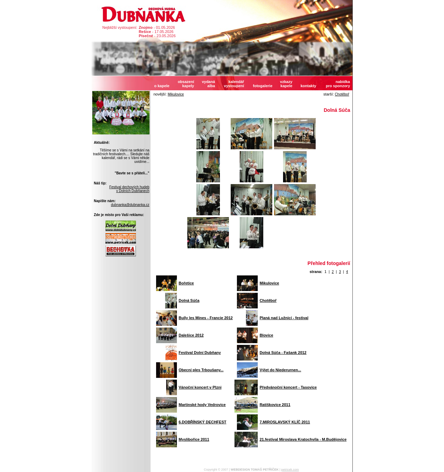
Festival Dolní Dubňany (200, 352)
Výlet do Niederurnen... (280, 370)
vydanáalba (208, 84)
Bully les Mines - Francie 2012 (206, 318)
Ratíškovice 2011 (274, 405)
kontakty (308, 86)
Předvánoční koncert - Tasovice (288, 387)
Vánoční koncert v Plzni (200, 387)
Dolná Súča (189, 300)
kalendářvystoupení (234, 84)
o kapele (161, 86)
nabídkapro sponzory (338, 84)
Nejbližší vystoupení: (119, 27)
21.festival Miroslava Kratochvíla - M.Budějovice (303, 439)
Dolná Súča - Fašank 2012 (282, 352)
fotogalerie (262, 86)
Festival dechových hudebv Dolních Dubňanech (129, 189)
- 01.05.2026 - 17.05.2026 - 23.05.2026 (157, 31)
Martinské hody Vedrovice (202, 405)
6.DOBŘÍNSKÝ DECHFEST (203, 422)
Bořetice (186, 283)
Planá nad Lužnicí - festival (283, 318)
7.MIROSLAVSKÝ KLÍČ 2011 (284, 422)
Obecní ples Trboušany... (201, 370)
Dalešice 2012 (191, 335)
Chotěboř (342, 94)
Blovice (266, 335)
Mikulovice (176, 94)
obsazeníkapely (186, 84)
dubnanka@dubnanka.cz (130, 205)
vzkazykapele (286, 84)
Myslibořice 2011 (194, 439)
